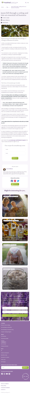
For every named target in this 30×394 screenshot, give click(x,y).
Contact (2, 340)
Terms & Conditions (5, 383)
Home (2, 7)
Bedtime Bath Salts (9, 288)
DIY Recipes (6, 269)
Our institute (3, 336)
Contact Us (3, 389)
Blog (7, 7)
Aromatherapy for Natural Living (7, 329)
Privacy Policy (3, 385)
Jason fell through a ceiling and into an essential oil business (18, 7)
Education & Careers (8, 220)
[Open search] (25, 2)
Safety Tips (3, 359)
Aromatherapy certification (6, 327)
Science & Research (7, 196)
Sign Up (15, 315)
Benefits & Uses (4, 355)
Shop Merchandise (4, 338)
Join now (15, 158)
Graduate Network (4, 346)
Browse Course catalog (5, 325)
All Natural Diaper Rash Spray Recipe (8, 262)
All (1, 350)
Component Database (5, 387)
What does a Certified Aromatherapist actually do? (11, 238)
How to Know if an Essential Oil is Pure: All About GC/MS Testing (13, 214)
